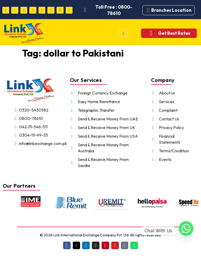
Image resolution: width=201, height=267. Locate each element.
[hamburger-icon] (123, 33)
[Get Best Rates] (151, 33)
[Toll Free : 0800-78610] (85, 10)
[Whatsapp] (186, 231)
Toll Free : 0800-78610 (113, 10)
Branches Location (171, 10)
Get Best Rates (174, 33)
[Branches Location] (148, 10)
